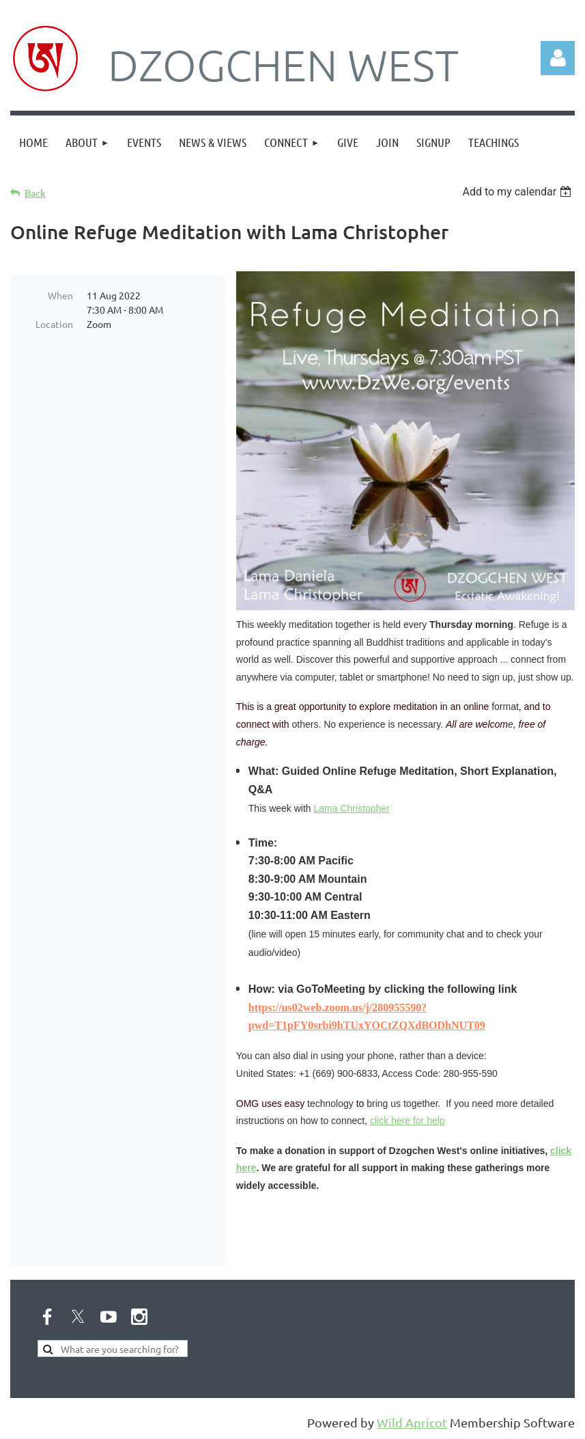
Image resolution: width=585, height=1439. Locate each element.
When (60, 295)
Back (35, 193)
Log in (558, 58)
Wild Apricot (412, 1422)
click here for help (407, 1120)
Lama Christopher (352, 808)
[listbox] (518, 191)
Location (54, 324)
